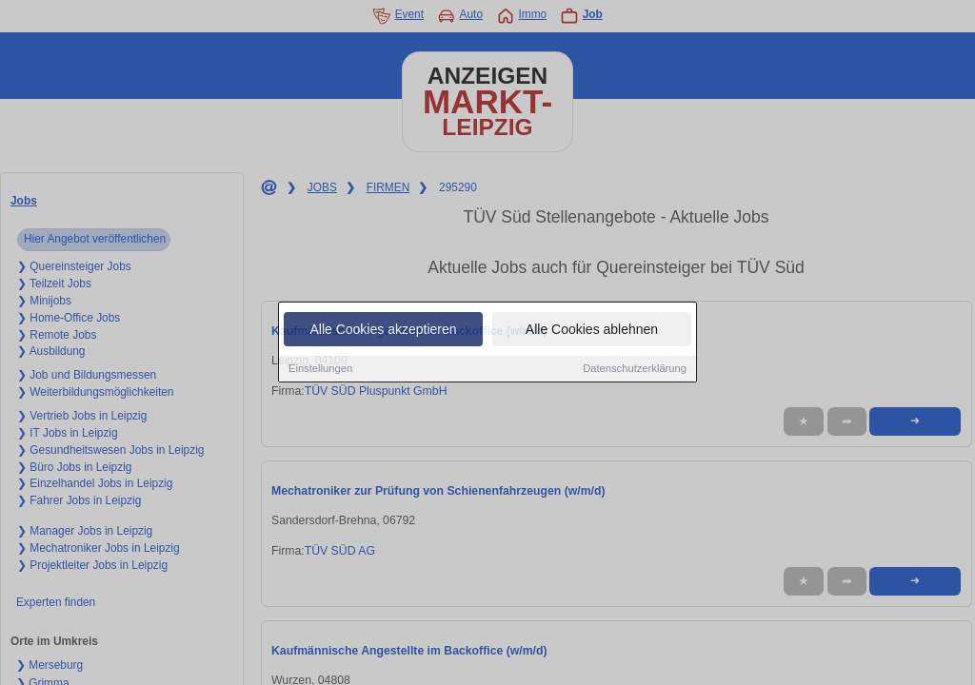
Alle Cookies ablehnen (592, 330)
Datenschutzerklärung (634, 369)
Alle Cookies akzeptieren (382, 330)
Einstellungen (320, 369)
